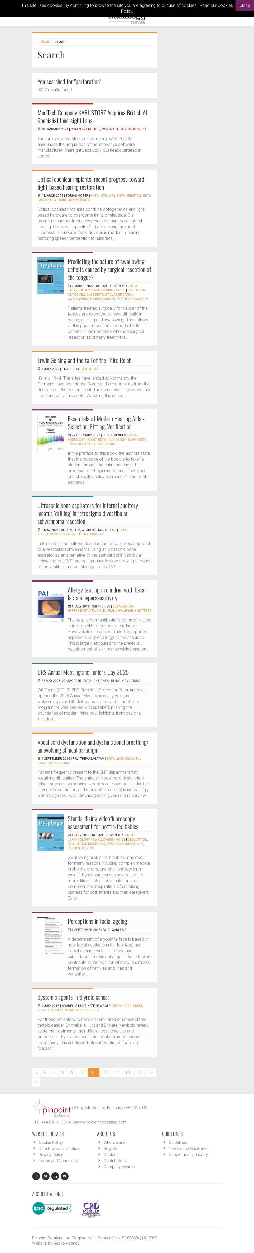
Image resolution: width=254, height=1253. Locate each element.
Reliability (76, 848)
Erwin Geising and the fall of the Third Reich (84, 360)
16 (150, 1072)
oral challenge (120, 611)
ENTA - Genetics (129, 196)
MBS (140, 844)
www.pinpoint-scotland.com (102, 1122)
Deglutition (137, 839)
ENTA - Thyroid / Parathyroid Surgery (68, 1010)
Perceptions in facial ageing (97, 921)
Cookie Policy (51, 1142)
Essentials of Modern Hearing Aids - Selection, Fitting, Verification (106, 422)
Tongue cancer (102, 299)
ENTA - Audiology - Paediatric (91, 444)
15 (139, 1072)
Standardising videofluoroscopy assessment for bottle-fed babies (103, 822)
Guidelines (178, 1142)
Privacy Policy (51, 1154)
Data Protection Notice (59, 1148)
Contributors (115, 1160)
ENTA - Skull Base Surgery (82, 534)
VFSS (90, 848)
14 (127, 1072)
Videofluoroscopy (132, 299)
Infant (130, 844)
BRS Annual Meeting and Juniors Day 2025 (83, 672)
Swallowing (78, 299)
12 (105, 1072)
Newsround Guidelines (189, 1148)
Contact (111, 1154)
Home (45, 42)
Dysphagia (115, 844)
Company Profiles (85, 129)
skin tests (143, 611)
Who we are (114, 1142)
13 (116, 1072)
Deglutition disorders (86, 844)
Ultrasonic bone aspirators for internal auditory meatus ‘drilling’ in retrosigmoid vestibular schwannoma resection (87, 513)
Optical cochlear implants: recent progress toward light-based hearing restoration (90, 183)
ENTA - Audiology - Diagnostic (122, 440)
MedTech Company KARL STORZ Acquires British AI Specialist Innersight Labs (92, 116)
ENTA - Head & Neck (128, 1006)
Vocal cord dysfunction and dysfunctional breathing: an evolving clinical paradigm (92, 745)
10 (82, 1072)
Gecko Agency (66, 1243)
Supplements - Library (188, 1154)
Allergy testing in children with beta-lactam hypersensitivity (107, 593)
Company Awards (119, 1166)
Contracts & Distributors (124, 129)
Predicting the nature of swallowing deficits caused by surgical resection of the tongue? (109, 269)
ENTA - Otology (103, 196)
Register (111, 1148)
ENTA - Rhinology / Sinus (120, 681)
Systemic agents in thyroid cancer (73, 997)
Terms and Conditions (58, 1160)
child (101, 611)
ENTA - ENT (91, 369)
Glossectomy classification (110, 294)
